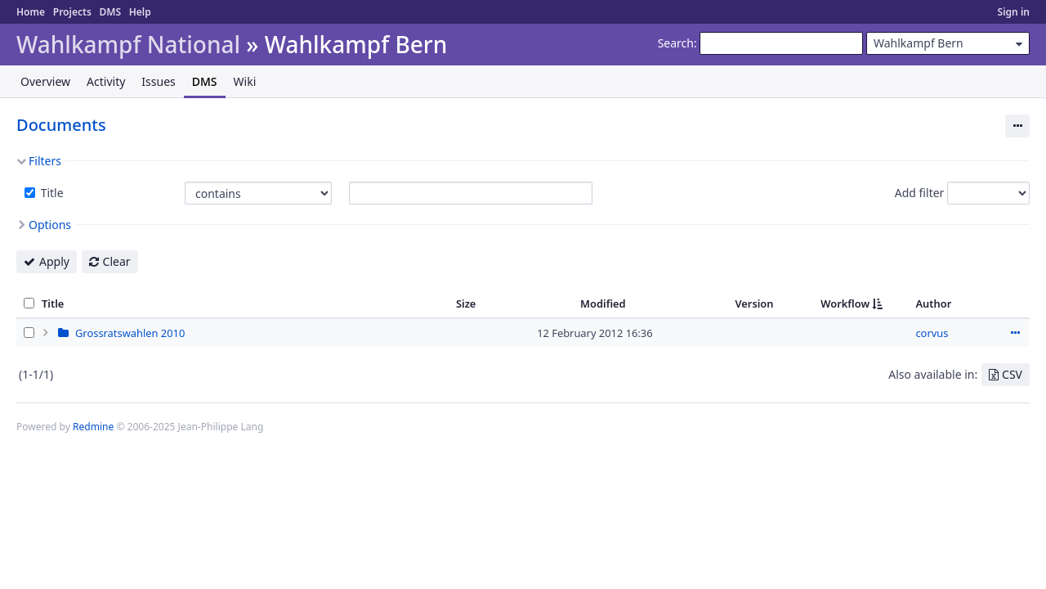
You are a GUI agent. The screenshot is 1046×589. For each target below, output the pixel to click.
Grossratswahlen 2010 (130, 333)
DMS (110, 12)
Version (754, 303)
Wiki (245, 81)
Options (50, 224)
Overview (45, 81)
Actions (1015, 333)
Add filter (920, 192)
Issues (158, 81)
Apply (54, 261)
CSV (1012, 374)
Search (676, 43)
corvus (931, 333)
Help (140, 12)
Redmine (93, 427)
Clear (117, 261)
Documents (61, 125)
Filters (45, 161)
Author (933, 303)
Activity (106, 81)
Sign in (1014, 12)
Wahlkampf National (128, 44)
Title (51, 192)
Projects (72, 12)
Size (466, 303)
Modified (603, 303)
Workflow (844, 303)
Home (30, 12)
